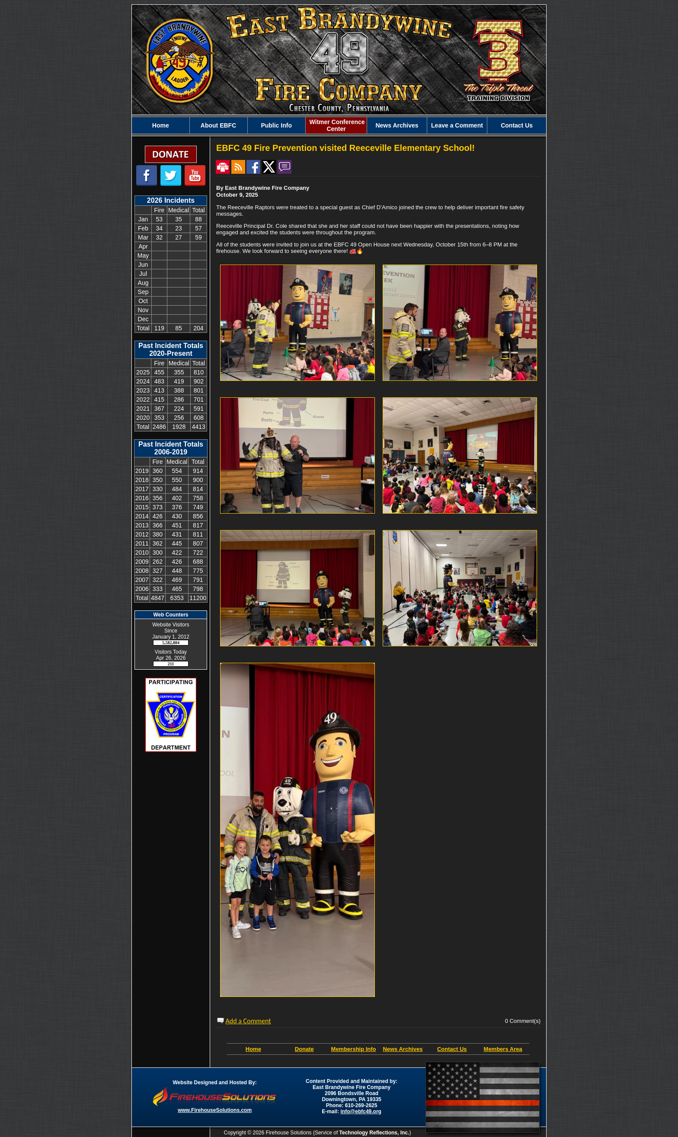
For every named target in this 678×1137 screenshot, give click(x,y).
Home (160, 125)
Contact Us (517, 125)
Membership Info (353, 1049)
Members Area (503, 1049)
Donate (304, 1049)
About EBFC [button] (218, 125)
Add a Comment (248, 1021)
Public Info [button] (276, 125)
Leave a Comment (457, 125)
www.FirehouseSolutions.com (215, 1110)
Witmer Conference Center (336, 125)
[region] (339, 125)
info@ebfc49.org (361, 1111)
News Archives (396, 125)
